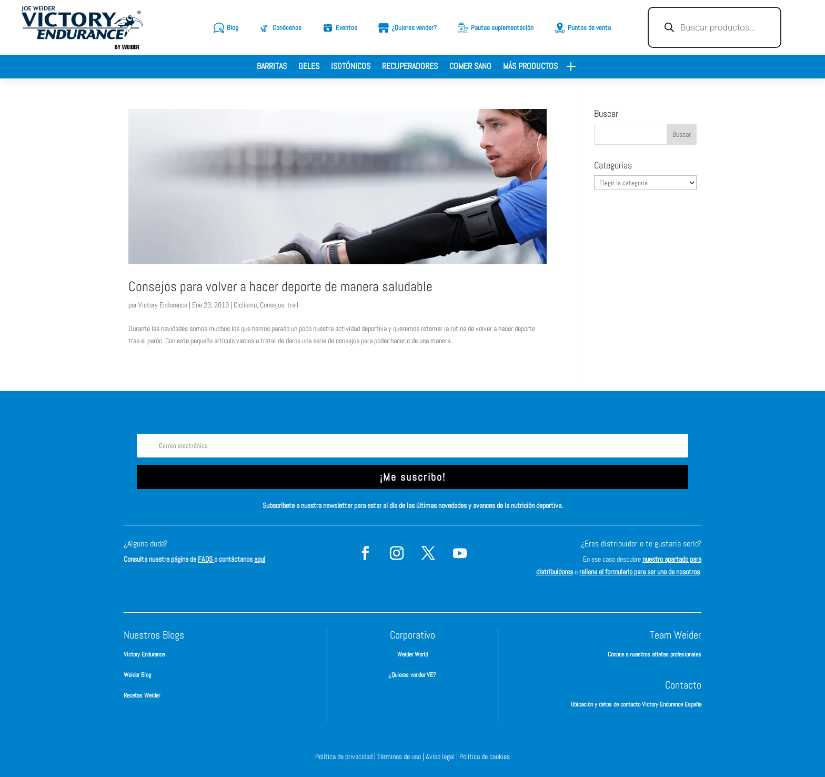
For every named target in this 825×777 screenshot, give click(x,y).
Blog (232, 27)
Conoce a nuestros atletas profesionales (654, 654)
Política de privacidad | (346, 756)
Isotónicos (350, 67)
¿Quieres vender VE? (412, 675)
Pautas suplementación (502, 27)
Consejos (272, 305)
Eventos (346, 27)
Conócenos (287, 27)
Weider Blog (137, 675)
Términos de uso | (401, 756)
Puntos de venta (589, 27)
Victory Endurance (162, 305)
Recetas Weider (142, 695)
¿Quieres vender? (414, 27)
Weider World (412, 654)
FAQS (206, 559)
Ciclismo (245, 305)
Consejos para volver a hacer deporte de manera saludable (280, 286)
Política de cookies (484, 756)
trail (292, 305)
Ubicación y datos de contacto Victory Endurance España (636, 704)
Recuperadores (410, 67)
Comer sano (470, 67)
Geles (308, 67)
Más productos (530, 67)
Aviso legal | (442, 756)
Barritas (272, 67)
